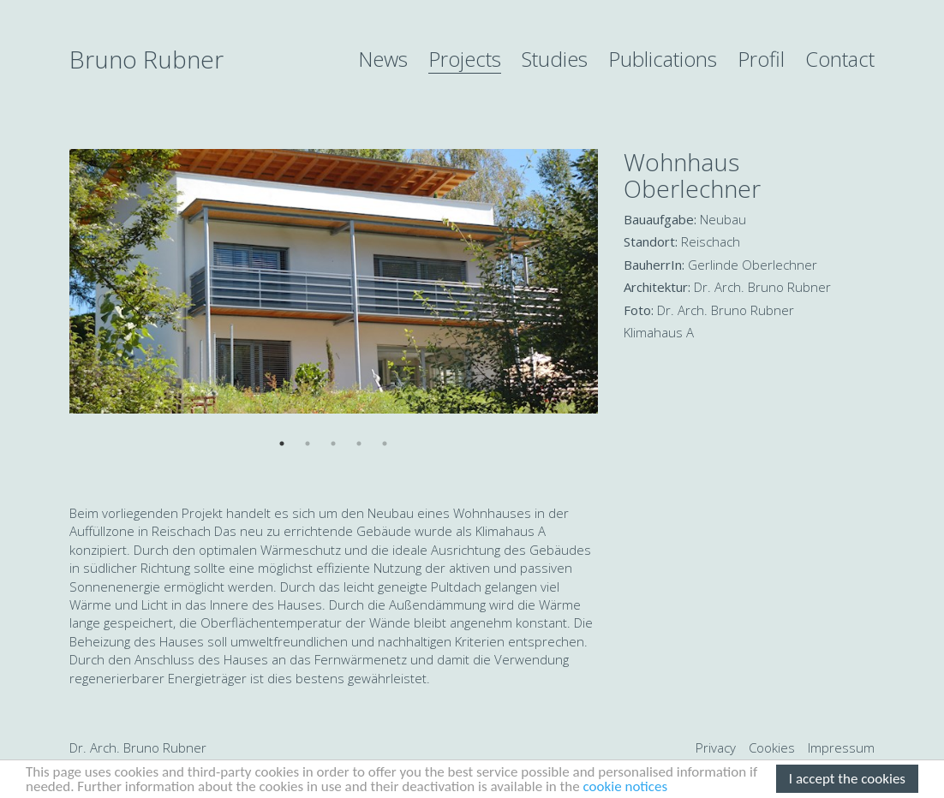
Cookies (772, 747)
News (383, 59)
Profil (761, 59)
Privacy (716, 747)
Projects (464, 59)
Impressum (841, 747)
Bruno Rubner (146, 59)
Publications (662, 59)
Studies (555, 59)
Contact (840, 59)
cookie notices (625, 787)
